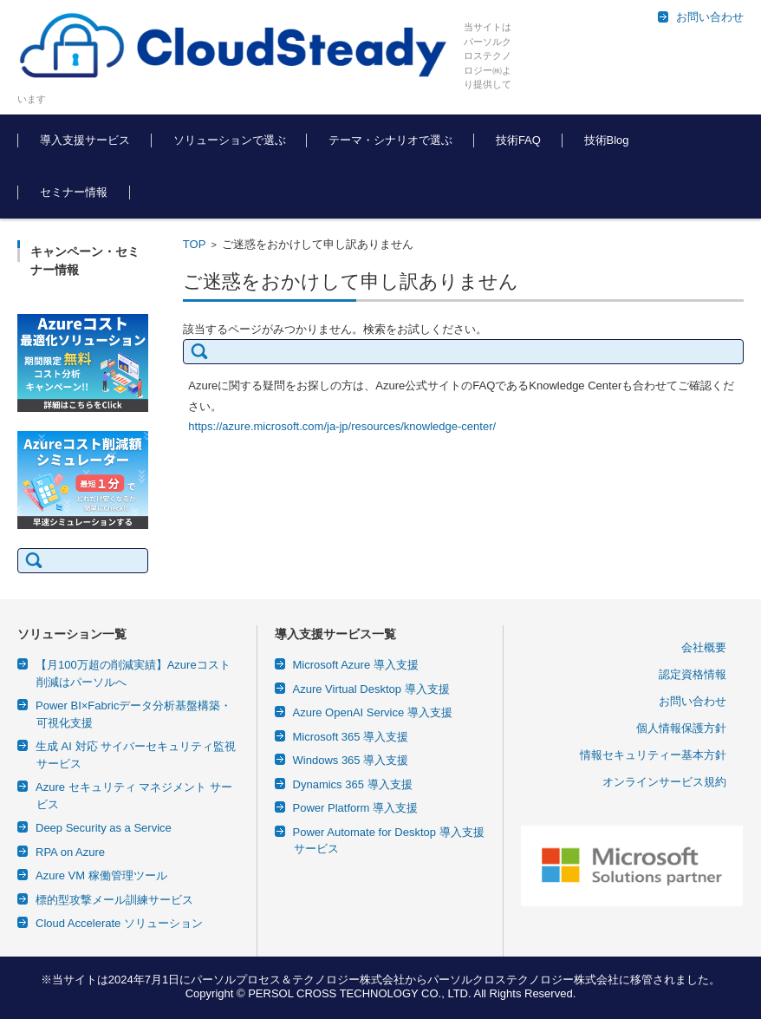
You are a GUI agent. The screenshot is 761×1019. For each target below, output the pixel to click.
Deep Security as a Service (104, 827)
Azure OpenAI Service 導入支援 (372, 712)
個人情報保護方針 (681, 728)
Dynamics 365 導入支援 (353, 784)
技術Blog (606, 140)
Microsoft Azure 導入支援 (356, 664)
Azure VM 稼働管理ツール (101, 875)
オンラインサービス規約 (664, 781)
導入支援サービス (85, 140)
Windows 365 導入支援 (351, 760)
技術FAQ (518, 140)
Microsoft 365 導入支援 (351, 736)
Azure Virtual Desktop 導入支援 (371, 689)
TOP (194, 244)
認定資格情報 (692, 674)
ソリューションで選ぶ (229, 140)
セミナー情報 (73, 192)
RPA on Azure (70, 852)
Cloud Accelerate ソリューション (119, 923)
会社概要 (703, 647)
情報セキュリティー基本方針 (653, 754)
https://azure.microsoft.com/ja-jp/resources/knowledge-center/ (342, 426)
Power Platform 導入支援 (355, 807)
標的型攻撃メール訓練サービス (114, 899)
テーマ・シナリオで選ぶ (390, 140)
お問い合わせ (692, 701)
